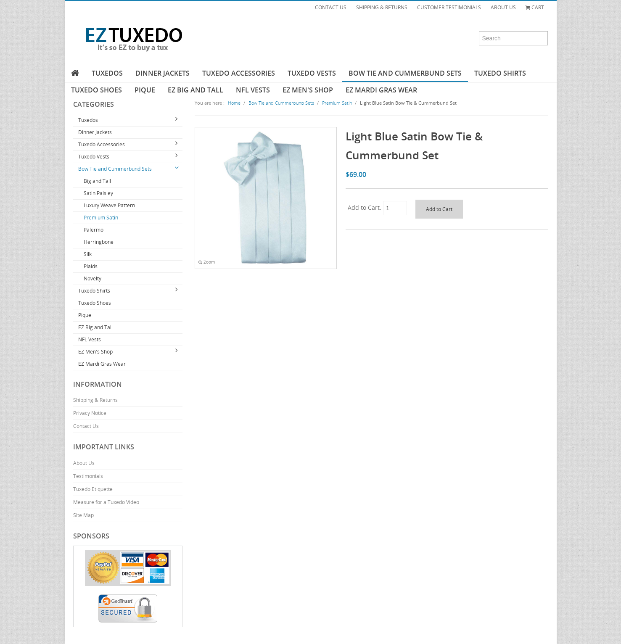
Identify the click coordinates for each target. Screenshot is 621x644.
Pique (145, 90)
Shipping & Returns (95, 400)
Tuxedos (107, 73)
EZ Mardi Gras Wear (381, 90)
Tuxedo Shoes (96, 90)
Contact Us (86, 426)
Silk (88, 254)
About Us (84, 463)
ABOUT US (503, 7)
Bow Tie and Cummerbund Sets (405, 73)
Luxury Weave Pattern (109, 205)
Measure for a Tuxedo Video (106, 502)
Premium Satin (101, 217)
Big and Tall (97, 181)
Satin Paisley (98, 193)
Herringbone (99, 241)
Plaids (91, 266)
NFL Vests (253, 90)
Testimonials (88, 476)
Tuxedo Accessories (238, 73)
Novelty (92, 278)
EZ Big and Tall (195, 90)
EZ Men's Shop (308, 90)
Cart (535, 7)
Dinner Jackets (162, 73)
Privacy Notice (89, 413)
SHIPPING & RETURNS (381, 7)
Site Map (83, 515)
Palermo (93, 229)
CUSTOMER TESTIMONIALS (449, 7)
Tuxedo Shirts (500, 73)
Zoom (206, 262)
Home (234, 103)
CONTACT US (330, 7)
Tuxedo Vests (312, 73)
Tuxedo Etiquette (93, 489)
